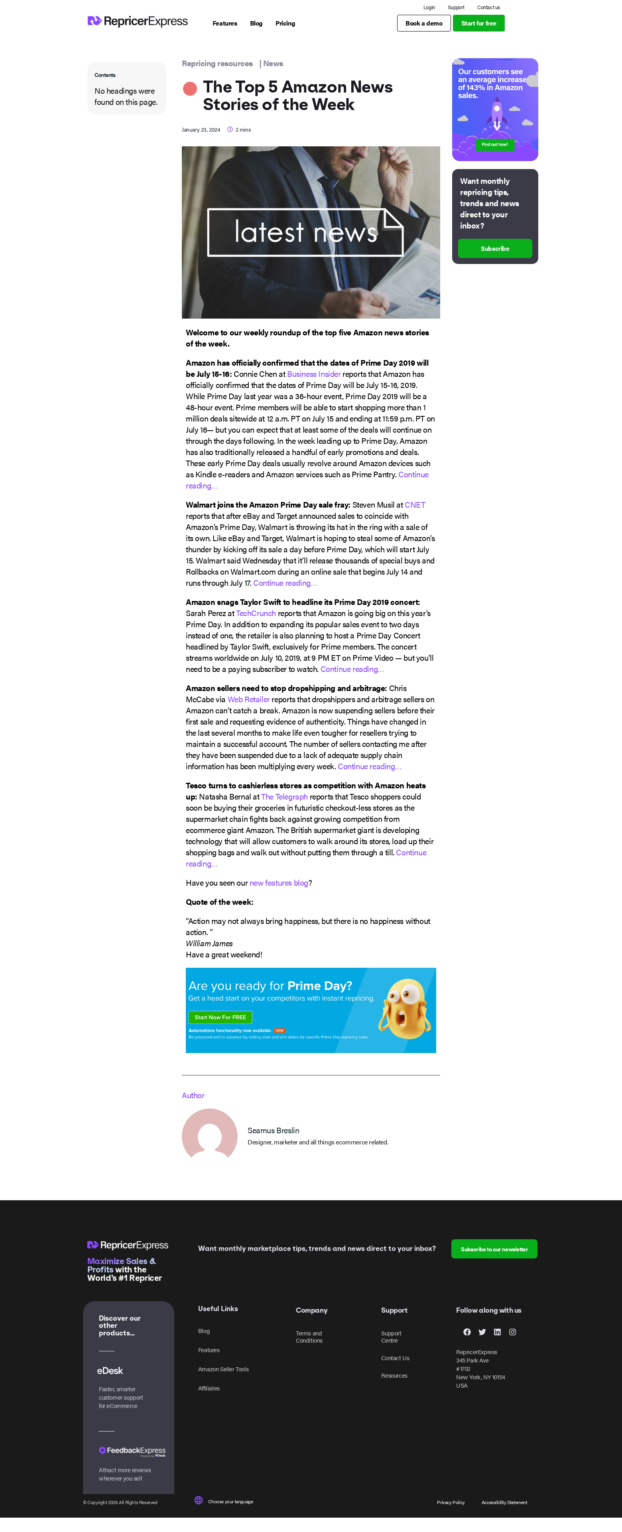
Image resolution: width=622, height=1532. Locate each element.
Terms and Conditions (309, 1351)
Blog (204, 1345)
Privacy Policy (451, 1516)
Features (209, 1364)
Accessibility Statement (505, 1516)
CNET (415, 518)
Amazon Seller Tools (223, 1383)
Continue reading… (285, 596)
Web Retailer (249, 713)
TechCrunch (256, 626)
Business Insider (314, 387)
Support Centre (391, 1351)
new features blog (279, 896)
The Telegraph (284, 810)
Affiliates (209, 1402)
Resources (394, 1389)
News (273, 77)
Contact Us (395, 1372)
